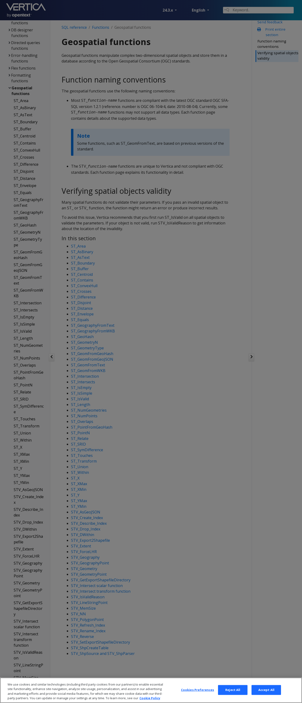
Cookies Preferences (197, 694)
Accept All (266, 694)
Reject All (232, 694)
